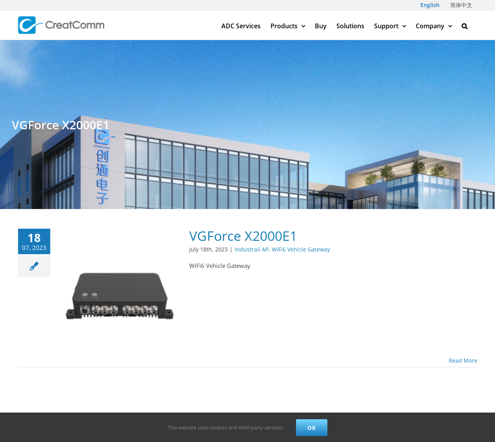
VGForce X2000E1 (243, 236)
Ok (311, 427)
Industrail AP (252, 249)
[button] (465, 25)
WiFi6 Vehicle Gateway (301, 249)
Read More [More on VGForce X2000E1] (463, 360)
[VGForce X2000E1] (120, 291)
